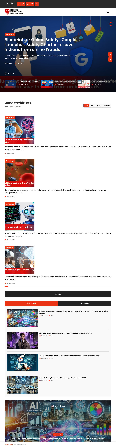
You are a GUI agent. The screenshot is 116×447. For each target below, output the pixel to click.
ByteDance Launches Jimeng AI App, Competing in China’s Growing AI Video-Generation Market (58, 438)
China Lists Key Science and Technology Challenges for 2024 (62, 378)
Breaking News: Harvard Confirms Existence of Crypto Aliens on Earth (65, 333)
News (92, 105)
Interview (107, 105)
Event (99, 105)
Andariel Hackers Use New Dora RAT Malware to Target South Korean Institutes (69, 356)
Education (9, 247)
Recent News (85, 303)
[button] (110, 59)
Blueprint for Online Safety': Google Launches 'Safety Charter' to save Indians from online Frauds (40, 44)
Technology (10, 34)
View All (58, 294)
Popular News (31, 303)
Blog (86, 105)
